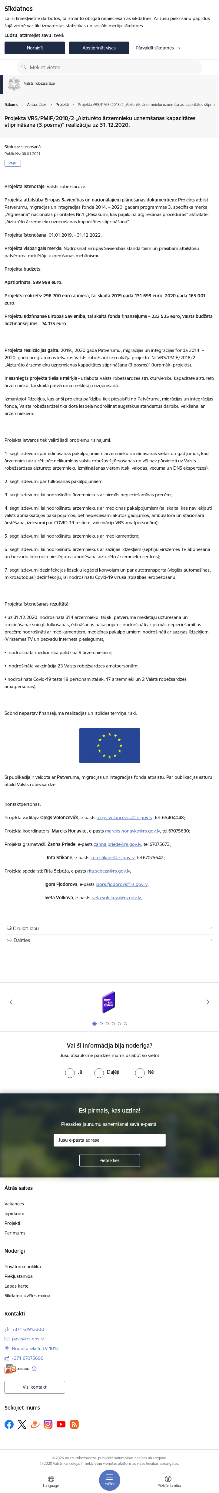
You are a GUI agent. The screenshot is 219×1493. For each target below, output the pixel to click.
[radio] (73, 1072)
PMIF (12, 163)
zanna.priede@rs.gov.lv (117, 844)
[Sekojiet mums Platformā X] (22, 1424)
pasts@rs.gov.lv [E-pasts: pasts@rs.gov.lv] (28, 1339)
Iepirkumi (14, 1213)
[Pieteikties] (109, 1160)
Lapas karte (16, 1286)
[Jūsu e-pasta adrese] (110, 1140)
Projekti (12, 1223)
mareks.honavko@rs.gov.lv (132, 831)
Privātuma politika (23, 1266)
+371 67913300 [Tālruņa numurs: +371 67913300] (28, 1329)
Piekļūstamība (19, 1276)
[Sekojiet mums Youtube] (61, 1423)
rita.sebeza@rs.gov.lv (108, 871)
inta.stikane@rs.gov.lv (112, 857)
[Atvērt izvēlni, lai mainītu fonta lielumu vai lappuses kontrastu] (168, 1482)
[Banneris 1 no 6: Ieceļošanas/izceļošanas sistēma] (110, 1002)
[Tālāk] (208, 1001)
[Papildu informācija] (34, 1368)
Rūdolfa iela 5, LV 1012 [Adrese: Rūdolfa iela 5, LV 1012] (35, 1348)
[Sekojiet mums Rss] (74, 1424)
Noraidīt (35, 48)
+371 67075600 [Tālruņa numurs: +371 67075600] (28, 1358)
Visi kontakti (35, 1387)
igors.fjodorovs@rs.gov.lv (122, 884)
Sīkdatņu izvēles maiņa (27, 1296)
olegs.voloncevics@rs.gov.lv (124, 817)
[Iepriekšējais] (11, 1001)
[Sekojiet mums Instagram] (48, 1424)
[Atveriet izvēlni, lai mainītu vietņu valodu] (50, 1482)
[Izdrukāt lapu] (109, 928)
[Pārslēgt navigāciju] (109, 1480)
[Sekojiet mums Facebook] (9, 1424)
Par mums (15, 1233)
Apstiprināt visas (99, 48)
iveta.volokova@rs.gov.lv (116, 897)
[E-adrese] (17, 1369)
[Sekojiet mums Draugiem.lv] (35, 1424)
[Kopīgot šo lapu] (109, 940)
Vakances (14, 1204)
